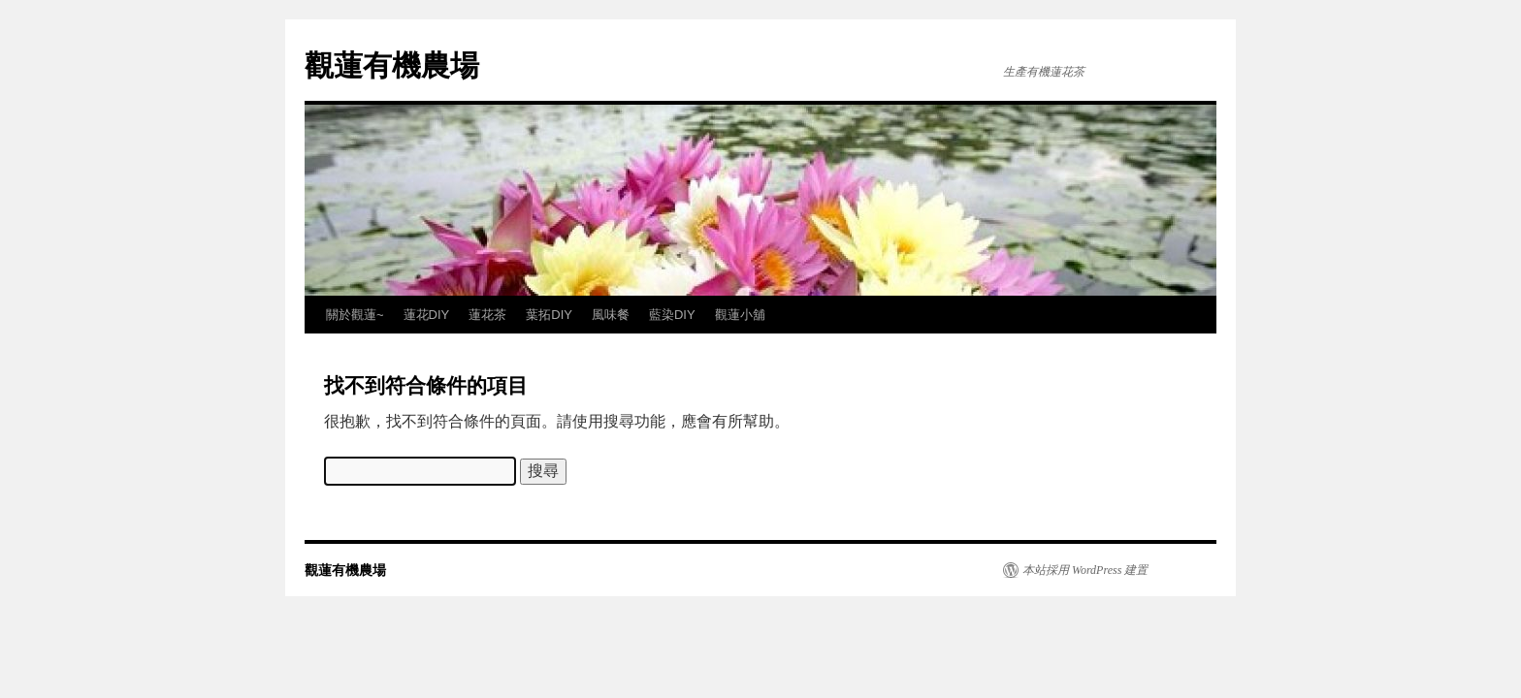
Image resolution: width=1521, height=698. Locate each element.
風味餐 (611, 314)
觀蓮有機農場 (392, 65)
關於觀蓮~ (355, 314)
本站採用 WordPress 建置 (1085, 570)
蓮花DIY (427, 314)
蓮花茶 (487, 314)
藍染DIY (672, 314)
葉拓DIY (549, 314)
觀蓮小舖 (740, 314)
